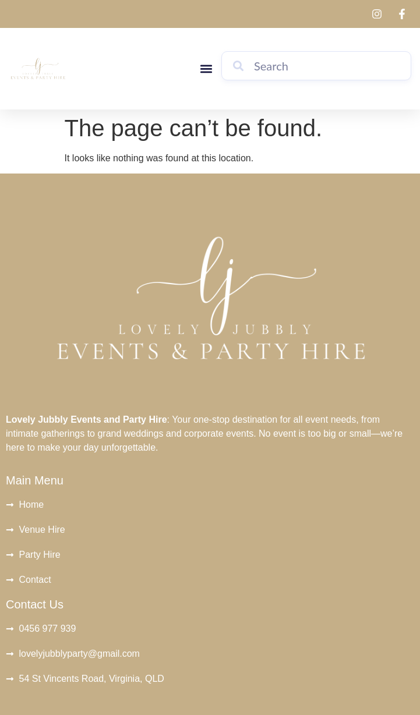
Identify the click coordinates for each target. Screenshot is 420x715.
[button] (206, 69)
